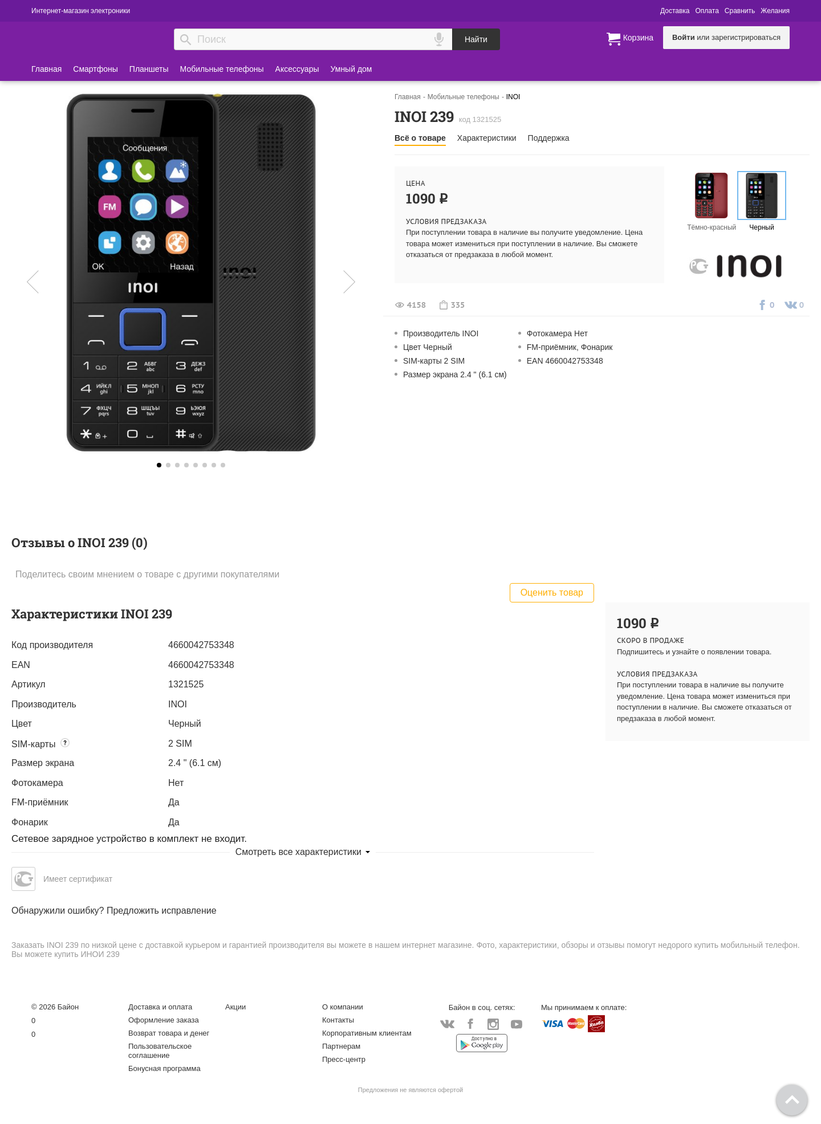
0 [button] (159, 465)
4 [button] (195, 465)
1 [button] (168, 465)
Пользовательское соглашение (160, 1051)
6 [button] (214, 465)
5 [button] (204, 465)
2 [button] (177, 465)
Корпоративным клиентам (367, 1033)
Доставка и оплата (160, 1007)
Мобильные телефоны (222, 69)
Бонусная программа (164, 1068)
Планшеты (149, 69)
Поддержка (549, 137)
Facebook (470, 1025)
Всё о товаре (420, 137)
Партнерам (341, 1046)
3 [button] (186, 465)
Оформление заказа (163, 1020)
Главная (46, 69)
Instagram (493, 1025)
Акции (235, 1007)
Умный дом (351, 69)
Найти (476, 39)
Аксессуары (297, 69)
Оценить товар (552, 592)
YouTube (516, 1025)
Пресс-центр (343, 1059)
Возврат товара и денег (168, 1033)
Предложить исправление (162, 910)
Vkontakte (447, 1024)
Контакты (338, 1020)
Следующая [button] (334, 281)
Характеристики (487, 137)
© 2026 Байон (55, 1007)
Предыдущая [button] (48, 281)
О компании (342, 1007)
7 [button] (223, 465)
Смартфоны (95, 69)
